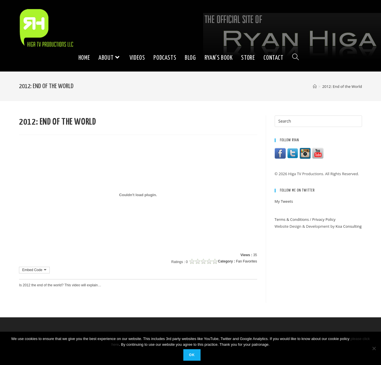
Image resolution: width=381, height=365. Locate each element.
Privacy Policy (323, 219)
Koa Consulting (349, 226)
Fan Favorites (246, 261)
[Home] (315, 86)
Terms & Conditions (292, 219)
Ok (192, 355)
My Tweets (284, 201)
